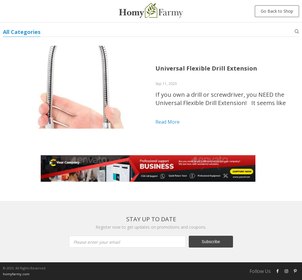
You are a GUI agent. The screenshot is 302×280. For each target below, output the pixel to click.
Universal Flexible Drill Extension (206, 68)
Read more (167, 122)
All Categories (21, 31)
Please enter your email (96, 242)
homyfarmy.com (16, 274)
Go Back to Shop (277, 11)
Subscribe (211, 241)
